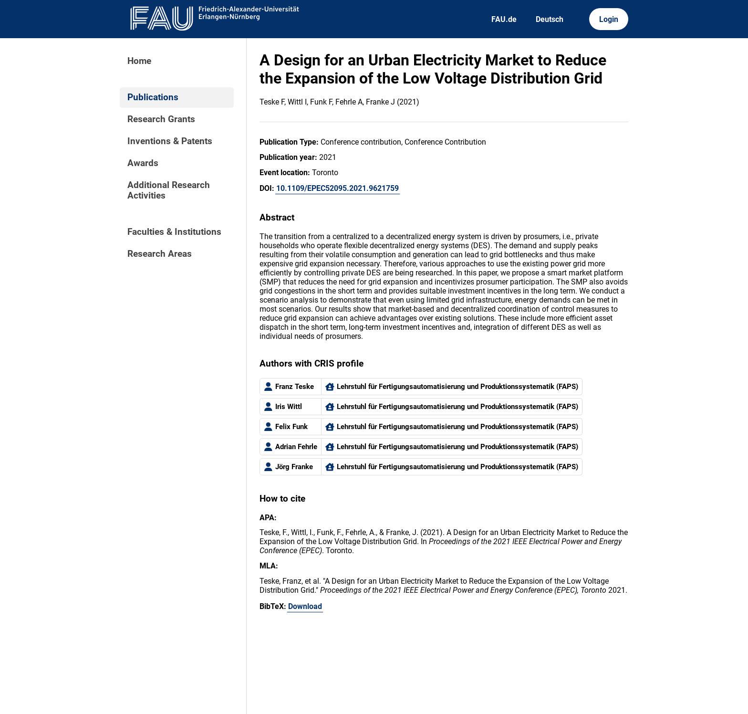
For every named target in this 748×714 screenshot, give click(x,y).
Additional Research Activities (168, 190)
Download (305, 606)
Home (139, 61)
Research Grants (161, 119)
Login (608, 19)
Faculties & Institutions (174, 232)
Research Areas (159, 254)
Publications (152, 97)
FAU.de (504, 19)
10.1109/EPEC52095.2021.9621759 (337, 188)
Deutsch (549, 19)
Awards (142, 163)
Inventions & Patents (169, 141)
